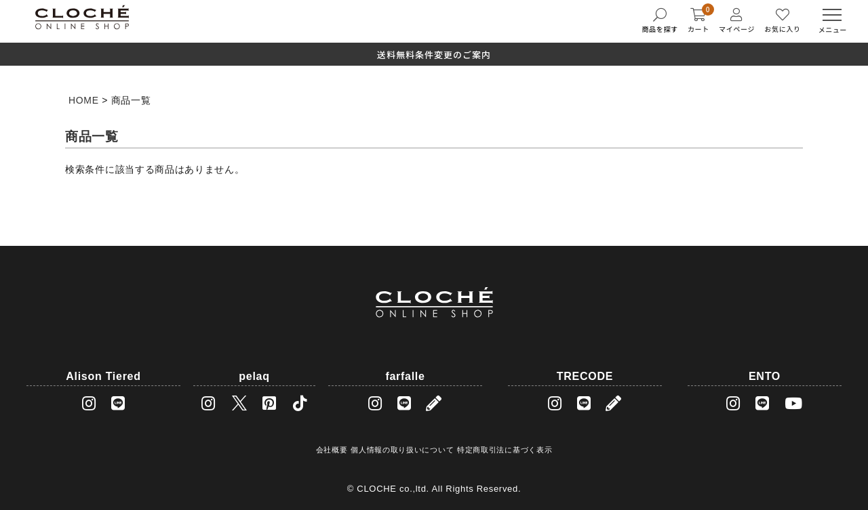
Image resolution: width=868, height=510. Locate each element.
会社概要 (332, 450)
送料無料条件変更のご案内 (434, 54)
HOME (83, 100)
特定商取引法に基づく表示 (504, 450)
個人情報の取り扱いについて (402, 450)
